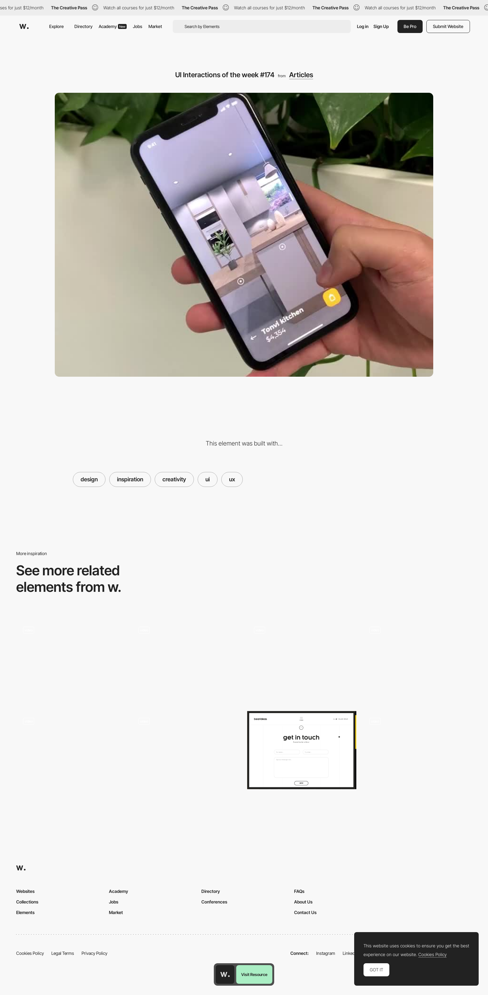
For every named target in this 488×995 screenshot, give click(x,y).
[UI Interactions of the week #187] (186, 752)
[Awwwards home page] (225, 974)
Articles (301, 74)
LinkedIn (351, 953)
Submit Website (448, 26)
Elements (25, 912)
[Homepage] (417, 752)
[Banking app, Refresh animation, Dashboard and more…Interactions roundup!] (186, 661)
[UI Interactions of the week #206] (417, 661)
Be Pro (410, 26)
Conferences (214, 901)
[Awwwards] (24, 26)
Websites (25, 891)
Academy (113, 26)
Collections (27, 901)
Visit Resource (254, 974)
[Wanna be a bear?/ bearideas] (301, 750)
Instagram (325, 953)
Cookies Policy (30, 953)
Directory (83, 26)
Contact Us (305, 912)
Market (155, 26)
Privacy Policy (94, 953)
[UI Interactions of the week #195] (301, 661)
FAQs (299, 891)
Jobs (137, 26)
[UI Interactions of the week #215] (70, 661)
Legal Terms (62, 953)
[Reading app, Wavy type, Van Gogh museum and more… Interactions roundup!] (70, 752)
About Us (303, 901)
